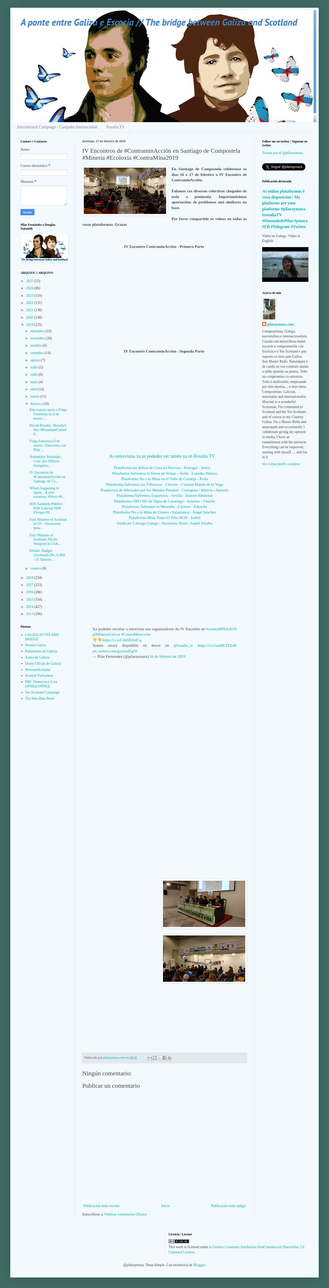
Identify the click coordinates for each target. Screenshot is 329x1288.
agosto (35, 360)
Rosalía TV (115, 127)
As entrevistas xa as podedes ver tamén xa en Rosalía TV (162, 456)
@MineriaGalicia (106, 634)
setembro (37, 353)
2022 (30, 303)
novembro (38, 338)
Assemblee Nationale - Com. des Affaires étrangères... (46, 461)
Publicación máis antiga (228, 1206)
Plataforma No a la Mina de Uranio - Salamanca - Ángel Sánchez (164, 512)
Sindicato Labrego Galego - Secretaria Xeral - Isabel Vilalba (164, 523)
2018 (30, 578)
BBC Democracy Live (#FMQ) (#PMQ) (41, 684)
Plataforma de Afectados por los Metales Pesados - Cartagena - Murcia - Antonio (164, 490)
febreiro (36, 404)
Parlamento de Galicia (41, 651)
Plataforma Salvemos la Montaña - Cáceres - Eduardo (164, 506)
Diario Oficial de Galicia (43, 663)
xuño (34, 374)
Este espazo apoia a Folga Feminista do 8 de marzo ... (48, 414)
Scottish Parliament (39, 676)
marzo (35, 396)
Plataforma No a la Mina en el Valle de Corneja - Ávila (164, 478)
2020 (30, 317)
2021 (30, 310)
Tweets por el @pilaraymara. (283, 153)
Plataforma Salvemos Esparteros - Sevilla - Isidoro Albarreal (164, 495)
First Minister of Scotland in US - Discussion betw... (48, 524)
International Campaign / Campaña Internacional (57, 127)
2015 (30, 599)
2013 (30, 614)
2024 (30, 288)
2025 (30, 281)
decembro (37, 331)
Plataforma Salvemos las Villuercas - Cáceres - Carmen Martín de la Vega (164, 484)
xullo (34, 367)
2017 (30, 585)
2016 (30, 592)
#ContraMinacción (136, 634)
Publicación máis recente (102, 1206)
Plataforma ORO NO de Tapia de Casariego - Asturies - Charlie (164, 501)
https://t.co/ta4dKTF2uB (217, 645)
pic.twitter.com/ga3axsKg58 (115, 651)
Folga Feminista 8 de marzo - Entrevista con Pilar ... (48, 445)
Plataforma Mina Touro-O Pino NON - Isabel (164, 517)
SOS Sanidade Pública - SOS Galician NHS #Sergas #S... (47, 508)
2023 (30, 296)
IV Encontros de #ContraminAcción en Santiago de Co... (47, 477)
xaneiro (36, 568)
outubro (36, 345)
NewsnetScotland (37, 670)
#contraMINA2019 (221, 629)
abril (34, 389)
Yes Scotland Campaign (42, 692)
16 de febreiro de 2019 (167, 656)
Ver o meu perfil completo (281, 464)
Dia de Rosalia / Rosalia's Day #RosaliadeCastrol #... (48, 430)
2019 (30, 325)
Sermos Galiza (35, 645)
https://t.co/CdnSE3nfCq (121, 640)
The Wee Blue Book (39, 698)
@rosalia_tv (183, 645)
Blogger (199, 1265)
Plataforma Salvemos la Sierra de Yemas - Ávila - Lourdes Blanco (164, 473)
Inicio (165, 1206)
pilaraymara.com (280, 324)
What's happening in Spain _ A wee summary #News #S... (47, 492)
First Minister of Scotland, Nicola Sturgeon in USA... (45, 539)
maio (34, 382)
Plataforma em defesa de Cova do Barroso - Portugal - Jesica (162, 467)
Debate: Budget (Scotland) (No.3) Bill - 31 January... (47, 555)
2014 (30, 607)
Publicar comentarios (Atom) (125, 1214)
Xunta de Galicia (37, 657)
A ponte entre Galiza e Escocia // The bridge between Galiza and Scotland (159, 22)
